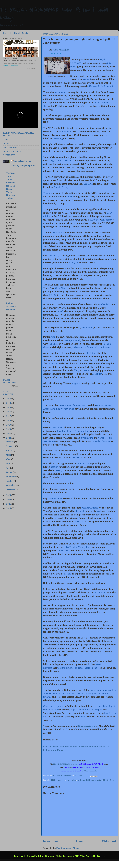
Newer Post (50, 841)
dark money (106, 219)
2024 (8, 499)
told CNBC (63, 550)
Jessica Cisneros (90, 507)
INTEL (6, 143)
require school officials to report (86, 709)
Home (80, 841)
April (8, 455)
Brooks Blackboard (22, 161)
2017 (8, 416)
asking (59, 470)
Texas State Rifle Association (72, 405)
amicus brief (83, 463)
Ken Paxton (87, 327)
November (11, 485)
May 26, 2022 (58, 53)
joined (60, 311)
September (11, 476)
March (9, 450)
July (8, 468)
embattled (104, 304)
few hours (67, 131)
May (8, 459)
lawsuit (85, 370)
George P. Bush (72, 340)
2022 (8, 438)
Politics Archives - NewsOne (11, 306)
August (9, 472)
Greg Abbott (55, 160)
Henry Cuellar (56, 498)
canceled (69, 160)
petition (54, 466)
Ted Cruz (88, 183)
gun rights (71, 780)
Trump (46, 193)
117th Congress (58, 780)
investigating (87, 437)
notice (69, 196)
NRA (105, 780)
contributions (100, 592)
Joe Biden (97, 373)
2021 (8, 433)
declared (80, 511)
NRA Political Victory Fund (77, 547)
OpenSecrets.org (86, 726)
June (8, 463)
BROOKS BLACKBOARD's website (65, 764)
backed (67, 573)
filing (76, 370)
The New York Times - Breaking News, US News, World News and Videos (10, 186)
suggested (76, 383)
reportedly (53, 363)
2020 (8, 429)
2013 (8, 398)
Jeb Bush (53, 343)
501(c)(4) (94, 219)
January (10, 441)
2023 (8, 495)
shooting (58, 138)
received (86, 79)
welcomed (57, 427)
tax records (57, 232)
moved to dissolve (101, 441)
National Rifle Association (102, 86)
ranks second (60, 92)
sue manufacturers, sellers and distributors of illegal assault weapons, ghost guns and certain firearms (79, 693)
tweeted (76, 457)
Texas (111, 780)
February (10, 446)
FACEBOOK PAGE (12, 151)
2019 (8, 425)
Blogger (100, 856)
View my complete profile (23, 165)
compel (83, 716)
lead (99, 511)
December (11, 489)
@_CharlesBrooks (89, 771)
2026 (8, 508)
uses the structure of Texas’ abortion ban (77, 667)
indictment (92, 353)
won (53, 336)
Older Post (109, 841)
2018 (8, 420)
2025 (8, 504)
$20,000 (53, 295)
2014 (8, 403)
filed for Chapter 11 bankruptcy (72, 431)
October (10, 481)
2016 (8, 411)
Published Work (10, 147)
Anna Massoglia (61, 49)
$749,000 (73, 262)
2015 (8, 407)
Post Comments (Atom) (67, 848)
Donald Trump (61, 187)
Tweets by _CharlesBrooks (15, 33)
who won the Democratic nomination (91, 347)
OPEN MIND (9, 155)
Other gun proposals (53, 706)
